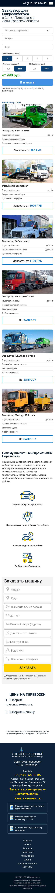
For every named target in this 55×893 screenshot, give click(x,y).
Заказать (27, 668)
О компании (27, 856)
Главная (27, 840)
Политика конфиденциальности (27, 883)
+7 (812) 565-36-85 (34, 3)
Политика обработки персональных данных (27, 886)
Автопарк (28, 848)
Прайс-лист (27, 852)
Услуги (27, 844)
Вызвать (27, 82)
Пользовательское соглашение (27, 880)
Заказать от (27, 150)
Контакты (27, 866)
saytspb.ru (27, 888)
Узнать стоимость (27, 798)
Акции (27, 859)
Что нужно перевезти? (17, 30)
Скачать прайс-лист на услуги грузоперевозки (29, 807)
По (27, 320)
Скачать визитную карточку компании (28, 828)
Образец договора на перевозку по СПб (25, 818)
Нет (20, 68)
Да (8, 68)
